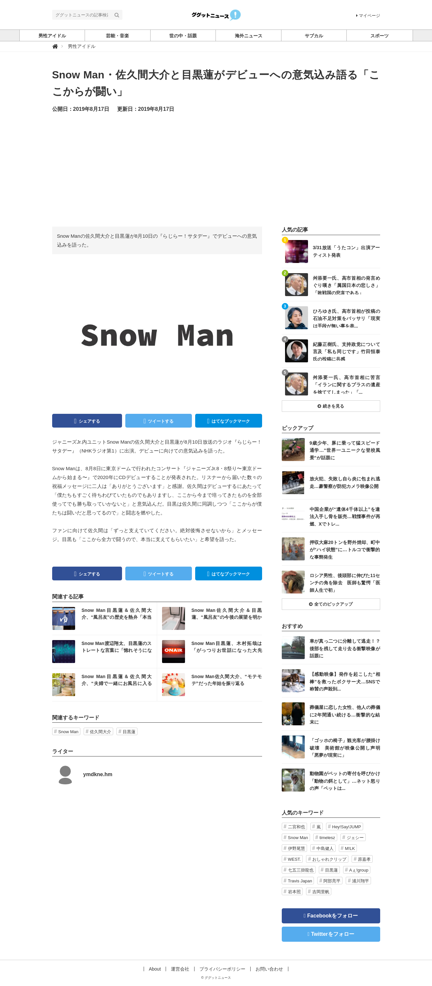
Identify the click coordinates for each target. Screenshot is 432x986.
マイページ (368, 15)
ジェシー (355, 837)
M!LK (350, 848)
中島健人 (325, 848)
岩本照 (294, 891)
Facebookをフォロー (332, 915)
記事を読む (104, 618)
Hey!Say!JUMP (346, 826)
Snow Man (68, 731)
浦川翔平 (360, 880)
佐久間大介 (100, 731)
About (155, 969)
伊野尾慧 (296, 848)
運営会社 (180, 969)
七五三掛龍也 (301, 870)
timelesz (327, 837)
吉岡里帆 (320, 891)
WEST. (294, 859)
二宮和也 (296, 826)
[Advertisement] (216, 169)
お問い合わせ (269, 969)
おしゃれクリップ (329, 859)
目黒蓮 (129, 731)
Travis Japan (300, 880)
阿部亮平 (331, 880)
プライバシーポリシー (222, 969)
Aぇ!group (359, 870)
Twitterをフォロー (332, 934)
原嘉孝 (364, 859)
